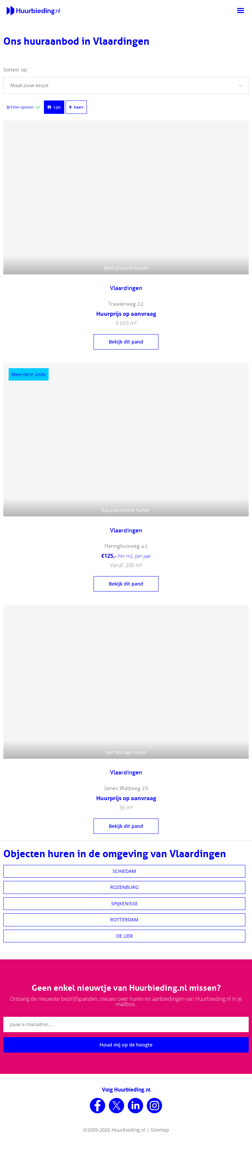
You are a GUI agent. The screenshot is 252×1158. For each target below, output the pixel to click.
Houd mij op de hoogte (126, 1044)
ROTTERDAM (124, 919)
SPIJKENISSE (124, 903)
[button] (126, 85)
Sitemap (160, 1130)
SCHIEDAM (124, 871)
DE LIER (124, 936)
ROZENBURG (124, 887)
